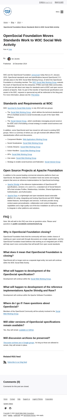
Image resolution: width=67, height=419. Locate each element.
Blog (12, 22)
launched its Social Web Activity (19, 108)
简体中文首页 (59, 2)
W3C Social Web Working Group (44, 82)
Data (10, 49)
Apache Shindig (13, 184)
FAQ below (35, 95)
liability (10, 415)
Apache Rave (13, 196)
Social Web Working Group (21, 112)
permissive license (30, 415)
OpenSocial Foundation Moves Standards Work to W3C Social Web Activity (31, 27)
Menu (59, 11)
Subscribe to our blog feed (17, 362)
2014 (19, 22)
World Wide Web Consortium (24, 413)
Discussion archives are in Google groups (19, 343)
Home (6, 22)
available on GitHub (26, 330)
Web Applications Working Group (35, 139)
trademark (17, 415)
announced (36, 75)
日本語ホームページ (45, 2)
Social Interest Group (18, 121)
